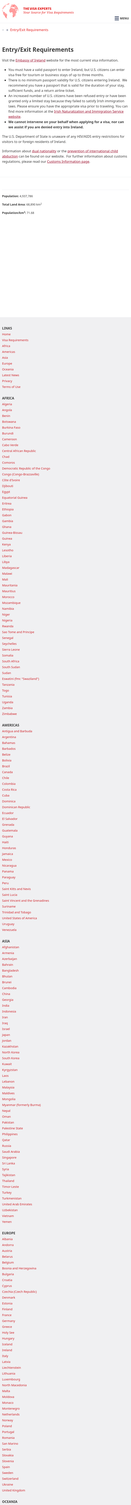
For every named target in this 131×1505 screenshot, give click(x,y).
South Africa (10, 661)
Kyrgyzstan (10, 1070)
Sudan (6, 673)
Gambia (7, 521)
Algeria (7, 404)
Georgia (7, 1000)
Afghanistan (10, 947)
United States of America (19, 918)
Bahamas (8, 743)
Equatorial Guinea (14, 498)
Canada (7, 772)
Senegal (7, 638)
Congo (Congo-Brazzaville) (20, 474)
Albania (7, 1239)
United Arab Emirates (17, 1204)
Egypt (6, 492)
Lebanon (8, 1081)
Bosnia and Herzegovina (19, 1268)
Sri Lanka (8, 1163)
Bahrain (7, 965)
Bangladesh (10, 970)
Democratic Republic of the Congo (26, 468)
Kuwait (7, 1064)
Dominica (8, 801)
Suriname (9, 906)
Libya (5, 562)
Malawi (7, 574)
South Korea (10, 1058)
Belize (6, 754)
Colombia (8, 784)
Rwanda (7, 626)
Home (6, 334)
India (5, 1006)
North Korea (10, 1052)
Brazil (6, 766)
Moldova (8, 1397)
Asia (5, 358)
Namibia (8, 609)
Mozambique (11, 603)
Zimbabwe (9, 714)
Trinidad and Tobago (16, 912)
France (6, 1315)
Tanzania (8, 685)
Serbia (6, 1449)
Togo (5, 690)
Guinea (7, 538)
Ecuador (8, 813)
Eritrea (6, 503)
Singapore (9, 1157)
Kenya (6, 544)
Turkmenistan (12, 1198)
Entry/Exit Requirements (29, 30)
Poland (7, 1426)
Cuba (5, 795)
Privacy (7, 381)
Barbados (9, 749)
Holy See (8, 1333)
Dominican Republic (16, 807)
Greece (7, 1327)
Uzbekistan (10, 1210)
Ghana (6, 527)
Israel (6, 1029)
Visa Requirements (15, 340)
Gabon (6, 515)
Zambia (7, 708)
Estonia (7, 1303)
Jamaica (7, 854)
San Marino (10, 1444)
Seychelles (9, 644)
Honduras (9, 848)
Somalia (7, 655)
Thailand (8, 1181)
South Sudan (11, 667)
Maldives (8, 1093)
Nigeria (7, 620)
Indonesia (9, 1011)
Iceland (7, 1344)
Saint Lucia (9, 895)
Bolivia (6, 760)
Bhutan (7, 976)
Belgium (8, 1262)
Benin (6, 416)
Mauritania (10, 585)
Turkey (6, 1192)
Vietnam (8, 1216)
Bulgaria (8, 1274)
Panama (8, 871)
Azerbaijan (9, 959)
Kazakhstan (10, 1046)
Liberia (7, 556)
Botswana (9, 422)
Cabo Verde (10, 445)
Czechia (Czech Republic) (19, 1292)
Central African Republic (19, 451)
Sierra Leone (11, 649)
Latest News (10, 375)
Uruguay (8, 924)
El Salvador (10, 819)
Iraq (5, 1023)
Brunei (6, 982)
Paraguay (8, 877)
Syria (5, 1169)
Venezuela (9, 930)
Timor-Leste (10, 1187)
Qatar (6, 1140)
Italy (5, 1356)
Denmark (8, 1297)
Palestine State (12, 1128)
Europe (7, 363)
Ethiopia (8, 509)
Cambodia (9, 988)
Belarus (7, 1257)
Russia (6, 1146)
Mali (5, 579)
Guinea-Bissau (12, 533)
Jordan (6, 1041)
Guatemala (10, 830)
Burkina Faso (11, 427)
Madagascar (10, 568)
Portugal (8, 1432)
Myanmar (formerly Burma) (21, 1105)
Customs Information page (68, 161)
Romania (8, 1438)
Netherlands (11, 1414)
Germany (8, 1321)
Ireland (7, 1350)
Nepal (6, 1111)
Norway (7, 1420)
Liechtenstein (11, 1368)
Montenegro (11, 1408)
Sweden (7, 1473)
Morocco (8, 597)
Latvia (6, 1362)
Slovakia (8, 1455)
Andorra (8, 1245)
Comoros (8, 463)
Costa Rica (9, 790)
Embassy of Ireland (30, 60)
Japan (6, 1035)
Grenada (8, 825)
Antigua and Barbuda (17, 731)
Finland (7, 1309)
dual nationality (44, 151)
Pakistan (8, 1122)
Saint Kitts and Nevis (16, 889)
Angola (7, 410)
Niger (6, 614)
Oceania (8, 369)
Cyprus (7, 1286)
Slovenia (8, 1461)
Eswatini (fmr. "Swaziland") (20, 679)
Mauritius (8, 591)
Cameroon (9, 439)
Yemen (7, 1222)
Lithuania (8, 1373)
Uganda (7, 702)
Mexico (7, 860)
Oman (6, 1117)
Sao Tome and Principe (18, 632)
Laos (5, 1076)
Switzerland (10, 1479)
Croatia (7, 1280)
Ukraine (7, 1484)
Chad (5, 457)
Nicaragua (9, 865)
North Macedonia (14, 1385)
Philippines (10, 1134)
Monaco (7, 1403)
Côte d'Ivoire (11, 480)
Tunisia (7, 696)
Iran (5, 1017)
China (6, 994)
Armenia (8, 953)
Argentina (9, 737)
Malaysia (8, 1087)
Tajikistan (8, 1175)
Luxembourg (11, 1379)
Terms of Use (11, 387)
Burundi (8, 433)
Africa (6, 346)
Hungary (8, 1338)
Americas (8, 352)
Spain (6, 1467)
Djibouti (7, 486)
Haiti (5, 842)
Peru (5, 883)
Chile (5, 778)
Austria (7, 1251)
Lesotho (7, 550)
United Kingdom (13, 1490)
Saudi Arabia (11, 1152)
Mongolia (8, 1099)
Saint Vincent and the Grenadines (25, 901)
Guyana (7, 836)
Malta (6, 1391)
